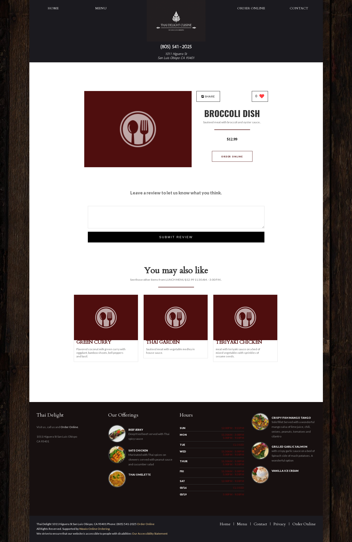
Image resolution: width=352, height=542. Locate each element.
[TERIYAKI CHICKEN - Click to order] (245, 339)
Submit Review (176, 237)
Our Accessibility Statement (149, 533)
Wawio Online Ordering (94, 529)
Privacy (279, 524)
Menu (100, 8)
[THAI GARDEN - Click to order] (176, 339)
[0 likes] (259, 96)
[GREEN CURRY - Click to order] (106, 339)
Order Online (251, 8)
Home (53, 8)
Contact (299, 8)
